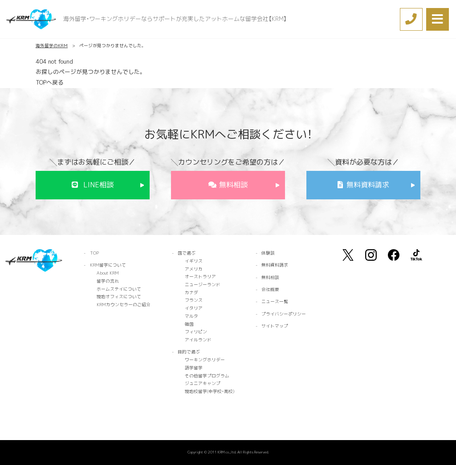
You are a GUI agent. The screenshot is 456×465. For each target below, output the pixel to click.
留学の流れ (108, 281)
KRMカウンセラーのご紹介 (124, 304)
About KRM (108, 273)
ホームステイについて (119, 289)
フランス (194, 300)
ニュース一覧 (274, 301)
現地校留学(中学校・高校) (209, 391)
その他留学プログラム (207, 376)
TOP (94, 253)
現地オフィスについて (119, 296)
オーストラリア (200, 276)
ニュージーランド (202, 284)
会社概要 (270, 289)
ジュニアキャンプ (202, 383)
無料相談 (233, 185)
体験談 (268, 253)
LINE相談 (98, 185)
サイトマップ (274, 326)
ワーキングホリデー (205, 360)
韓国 (189, 324)
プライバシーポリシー (283, 314)
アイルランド (198, 340)
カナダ (191, 292)
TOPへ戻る (50, 82)
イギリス (194, 261)
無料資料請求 (367, 185)
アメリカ (194, 269)
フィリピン (196, 332)
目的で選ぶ (189, 352)
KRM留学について (108, 265)
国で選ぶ (186, 253)
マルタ (191, 316)
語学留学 (194, 368)
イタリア (194, 308)
